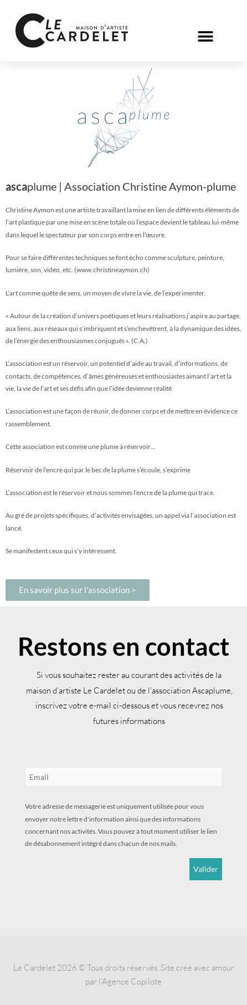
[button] (205, 36)
